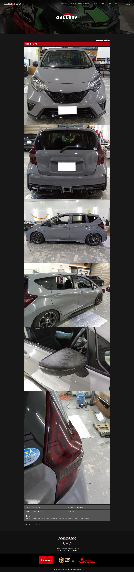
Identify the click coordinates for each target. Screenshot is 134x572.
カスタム (27, 524)
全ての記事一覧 (35, 524)
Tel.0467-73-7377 (61, 550)
